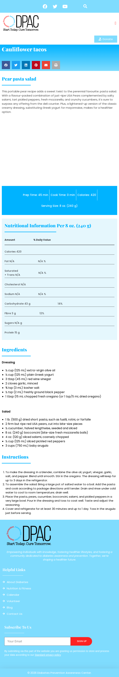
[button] (85, 6)
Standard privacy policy (48, 654)
